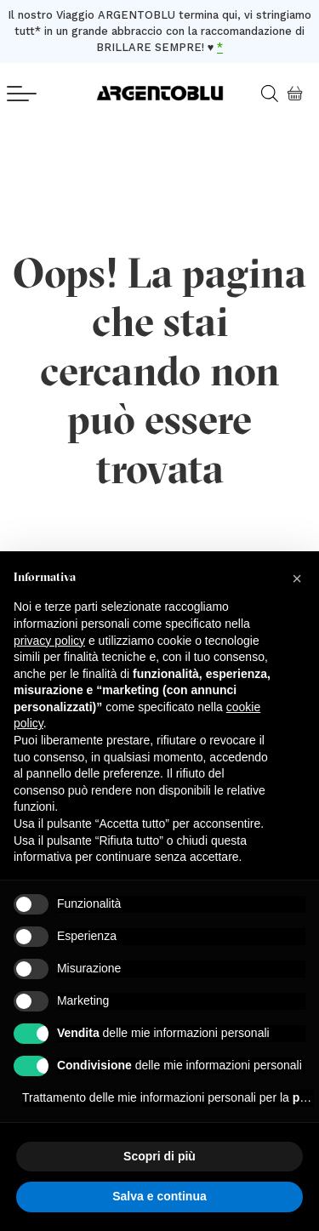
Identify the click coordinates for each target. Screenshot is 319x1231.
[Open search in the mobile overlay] (262, 93)
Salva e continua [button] (159, 1196)
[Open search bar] (275, 93)
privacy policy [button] (49, 640)
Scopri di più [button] (159, 1156)
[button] (296, 578)
